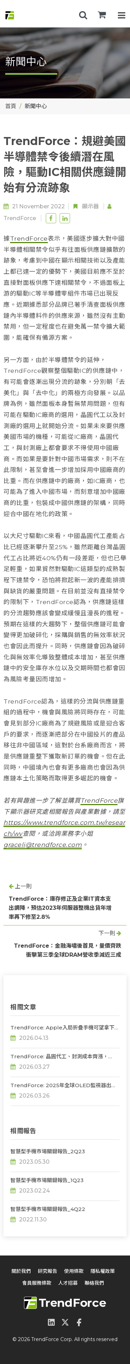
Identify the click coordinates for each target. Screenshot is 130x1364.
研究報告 (47, 1271)
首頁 (10, 106)
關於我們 (21, 1271)
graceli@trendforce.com (42, 844)
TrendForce (19, 218)
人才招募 (68, 1283)
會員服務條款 (36, 1283)
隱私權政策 (102, 1271)
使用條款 (74, 1271)
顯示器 (90, 206)
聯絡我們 (94, 1283)
